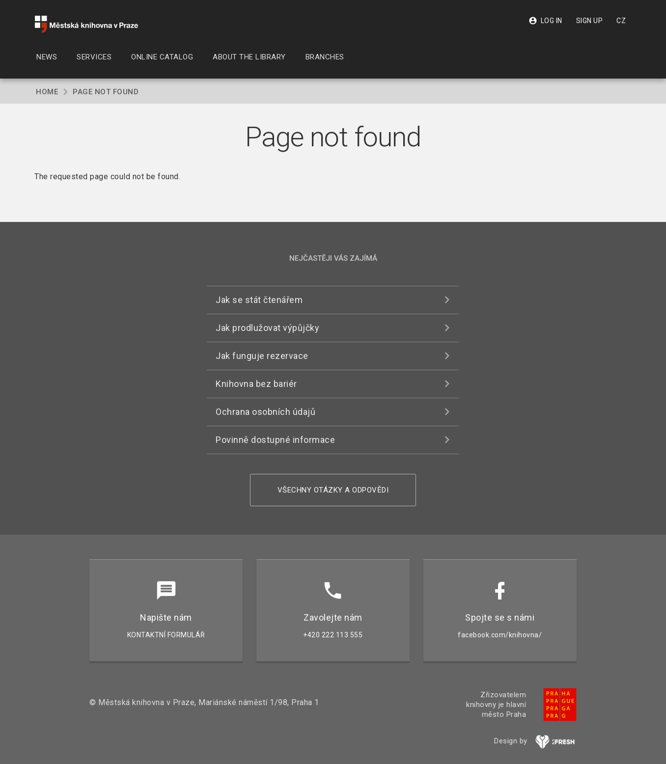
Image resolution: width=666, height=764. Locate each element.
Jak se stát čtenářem (259, 300)
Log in (545, 20)
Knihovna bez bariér (256, 384)
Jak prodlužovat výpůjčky (267, 328)
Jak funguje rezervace (262, 356)
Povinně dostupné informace (275, 440)
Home (47, 91)
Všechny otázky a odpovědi (333, 490)
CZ (621, 21)
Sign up (589, 21)
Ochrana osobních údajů (265, 412)
